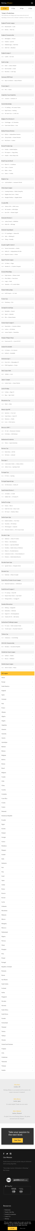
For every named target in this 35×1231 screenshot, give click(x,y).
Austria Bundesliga (6, 104)
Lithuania (17, 906)
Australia (17, 733)
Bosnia (17, 764)
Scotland (17, 988)
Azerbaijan (17, 742)
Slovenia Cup (5, 571)
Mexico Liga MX (5, 409)
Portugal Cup (5, 472)
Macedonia (17, 910)
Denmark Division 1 (6, 217)
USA (17, 1053)
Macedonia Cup (5, 400)
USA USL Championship (7, 643)
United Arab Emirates (17, 1044)
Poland (17, 958)
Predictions (7, 1210)
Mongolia (17, 923)
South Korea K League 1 (7, 589)
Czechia (17, 790)
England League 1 (6, 53)
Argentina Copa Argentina (8, 95)
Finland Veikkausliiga (7, 289)
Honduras (17, 846)
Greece (17, 841)
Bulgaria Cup (4, 179)
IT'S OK (12, 1228)
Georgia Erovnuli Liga (7, 307)
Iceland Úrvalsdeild (6, 346)
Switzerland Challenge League (9, 622)
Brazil (17, 768)
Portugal (17, 962)
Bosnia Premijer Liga (6, 146)
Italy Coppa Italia (6, 370)
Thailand (17, 1027)
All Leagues (4, 673)
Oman (17, 945)
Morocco (17, 928)
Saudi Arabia (17, 984)
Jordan (17, 884)
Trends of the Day (9, 1212)
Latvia (17, 902)
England (17, 690)
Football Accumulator (10, 1214)
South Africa (17, 1010)
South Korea (17, 1014)
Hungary (17, 850)
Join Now (17, 1140)
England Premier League (7, 23)
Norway (17, 941)
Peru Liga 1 (4, 460)
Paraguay (17, 949)
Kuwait (17, 897)
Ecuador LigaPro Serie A (7, 244)
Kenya (17, 889)
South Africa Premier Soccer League (11, 580)
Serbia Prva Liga (5, 502)
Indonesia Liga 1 (5, 358)
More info (22, 1228)
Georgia (17, 837)
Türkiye (17, 1035)
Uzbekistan (17, 1057)
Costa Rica (17, 798)
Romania (17, 971)
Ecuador (17, 820)
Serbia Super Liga (6, 517)
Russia (17, 975)
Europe (17, 682)
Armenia (17, 729)
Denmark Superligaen (7, 229)
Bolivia (17, 759)
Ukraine (17, 1040)
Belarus (17, 751)
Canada (17, 777)
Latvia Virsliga (5, 388)
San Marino (17, 979)
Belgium (17, 755)
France (17, 708)
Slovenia (17, 1005)
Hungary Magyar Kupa (7, 337)
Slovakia (17, 1001)
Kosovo (17, 893)
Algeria (17, 716)
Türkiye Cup (4, 634)
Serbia (17, 992)
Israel (17, 876)
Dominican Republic (17, 815)
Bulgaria (17, 772)
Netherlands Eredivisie (7, 439)
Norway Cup (4, 448)
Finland (17, 833)
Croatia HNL (4, 203)
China (17, 785)
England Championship (7, 35)
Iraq (17, 871)
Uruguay (17, 1048)
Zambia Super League (7, 664)
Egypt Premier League (7, 260)
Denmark (17, 811)
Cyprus (17, 807)
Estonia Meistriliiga (6, 271)
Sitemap (7, 1218)
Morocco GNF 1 (5, 427)
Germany (17, 699)
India (17, 859)
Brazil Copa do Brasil (7, 161)
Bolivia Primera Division (7, 131)
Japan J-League (5, 379)
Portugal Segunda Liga (7, 481)
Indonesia (17, 863)
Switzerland (17, 1022)
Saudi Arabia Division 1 (7, 490)
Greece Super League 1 (7, 322)
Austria (17, 738)
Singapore (17, 997)
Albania (17, 712)
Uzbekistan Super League (8, 652)
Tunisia (17, 1031)
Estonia (17, 828)
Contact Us (7, 1216)
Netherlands (17, 932)
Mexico (17, 919)
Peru (17, 953)
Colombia (17, 794)
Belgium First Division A (7, 119)
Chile (17, 781)
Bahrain (17, 746)
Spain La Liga (4, 62)
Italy (17, 703)
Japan (17, 880)
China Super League (6, 188)
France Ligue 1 (5, 86)
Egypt (17, 824)
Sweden (17, 1018)
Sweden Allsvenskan (7, 604)
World (17, 677)
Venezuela (17, 1061)
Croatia (17, 802)
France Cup (4, 298)
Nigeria (17, 936)
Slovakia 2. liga (5, 535)
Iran (17, 867)
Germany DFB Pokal (7, 77)
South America (17, 686)
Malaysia (17, 915)
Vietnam (17, 1066)
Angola (17, 720)
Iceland (17, 854)
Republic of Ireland (17, 966)
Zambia (17, 1070)
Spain (17, 695)
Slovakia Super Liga (6, 562)
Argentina (17, 725)
